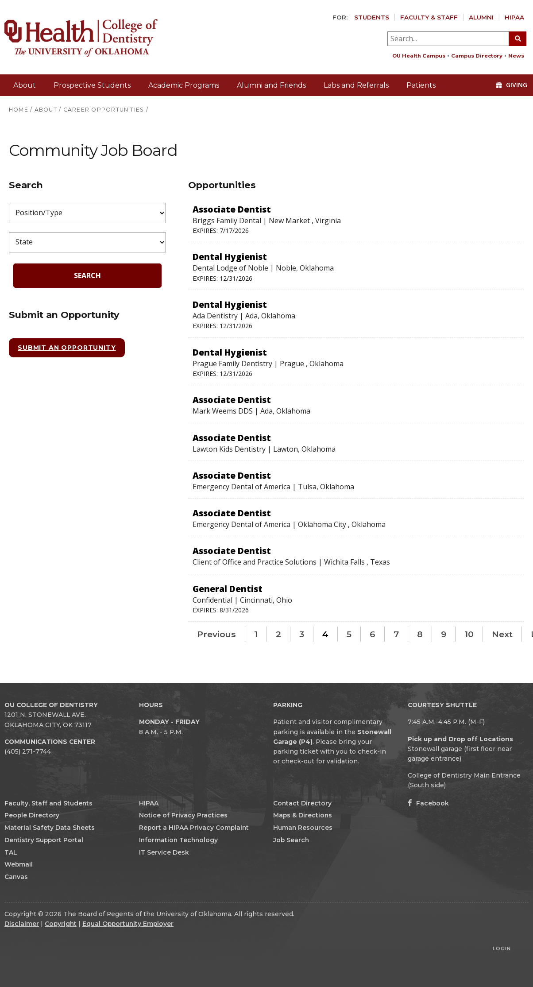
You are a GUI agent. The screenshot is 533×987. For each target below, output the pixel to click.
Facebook (428, 803)
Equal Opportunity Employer (128, 923)
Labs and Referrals (356, 85)
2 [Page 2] (278, 634)
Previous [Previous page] (216, 634)
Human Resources (302, 827)
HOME (18, 109)
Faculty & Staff (429, 17)
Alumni (481, 17)
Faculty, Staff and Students (48, 803)
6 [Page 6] (372, 634)
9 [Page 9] (443, 634)
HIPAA (514, 17)
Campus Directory (476, 56)
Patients (421, 85)
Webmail (18, 864)
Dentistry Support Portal (43, 840)
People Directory (31, 815)
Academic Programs (183, 85)
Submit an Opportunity (67, 348)
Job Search (291, 840)
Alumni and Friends (271, 85)
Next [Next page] (502, 634)
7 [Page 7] (396, 634)
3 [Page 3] (301, 634)
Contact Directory (302, 803)
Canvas (16, 876)
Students (371, 17)
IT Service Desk (164, 852)
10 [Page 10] (469, 634)
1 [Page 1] (256, 634)
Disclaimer (21, 923)
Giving (511, 85)
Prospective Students (92, 85)
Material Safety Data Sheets (49, 827)
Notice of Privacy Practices (183, 815)
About (24, 85)
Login (502, 948)
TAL (10, 852)
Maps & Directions (302, 815)
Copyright (61, 923)
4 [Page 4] (325, 634)
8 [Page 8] (420, 634)
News (516, 56)
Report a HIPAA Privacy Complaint (194, 827)
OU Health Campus (418, 56)
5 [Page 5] (349, 634)
